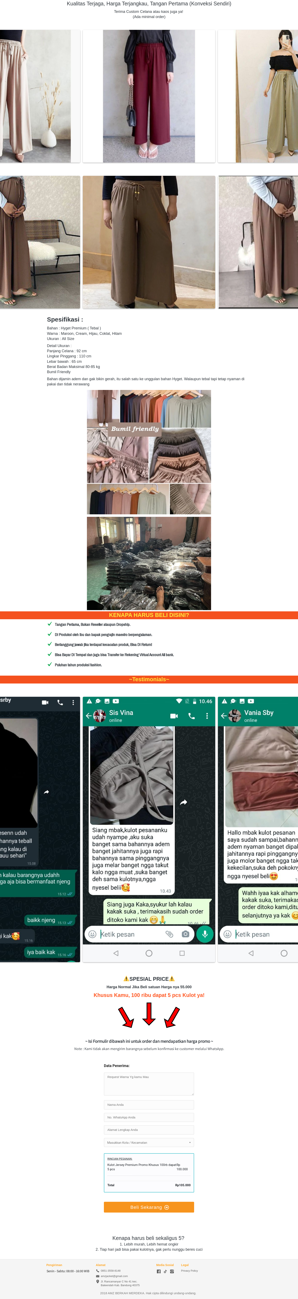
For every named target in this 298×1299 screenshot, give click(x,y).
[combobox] (149, 1142)
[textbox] (149, 1142)
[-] (158, 1271)
